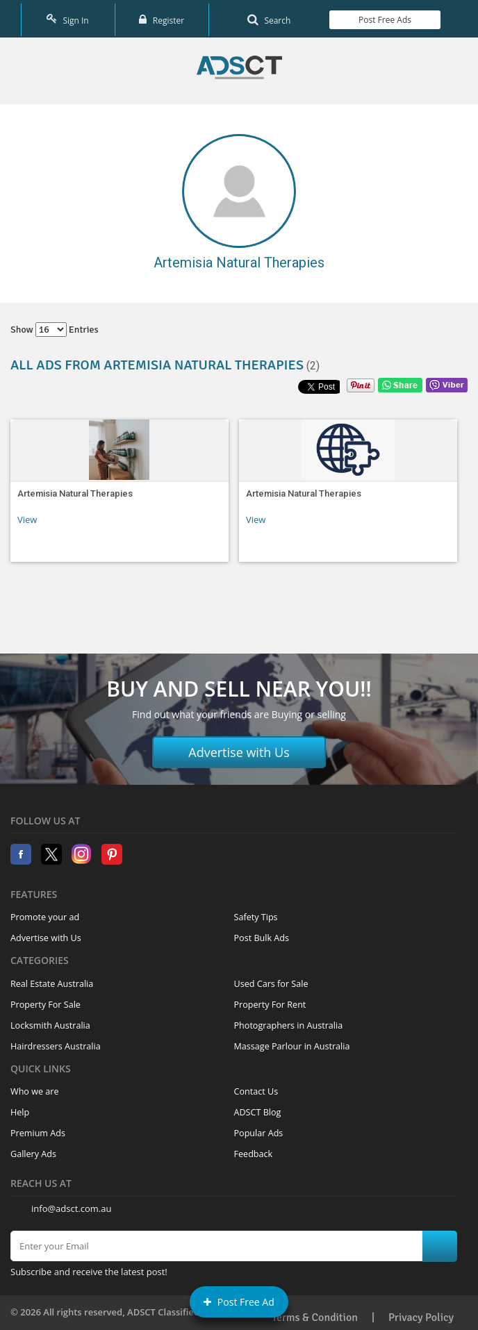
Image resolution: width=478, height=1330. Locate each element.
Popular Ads (258, 1129)
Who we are (34, 1087)
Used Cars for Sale (271, 980)
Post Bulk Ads (262, 934)
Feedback (253, 1150)
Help (19, 1108)
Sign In (67, 17)
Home (239, 63)
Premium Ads (37, 1129)
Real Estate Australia (51, 980)
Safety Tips (256, 913)
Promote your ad (44, 913)
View (27, 515)
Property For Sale (45, 1000)
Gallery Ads (33, 1150)
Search (268, 17)
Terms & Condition (315, 1313)
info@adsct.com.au (71, 1203)
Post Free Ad (239, 1301)
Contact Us (256, 1087)
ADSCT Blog (257, 1108)
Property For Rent (270, 1000)
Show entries (54, 325)
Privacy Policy (421, 1313)
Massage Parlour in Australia (292, 1042)
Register (161, 17)
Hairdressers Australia (55, 1042)
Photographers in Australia (288, 1021)
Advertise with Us (239, 748)
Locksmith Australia (50, 1021)
